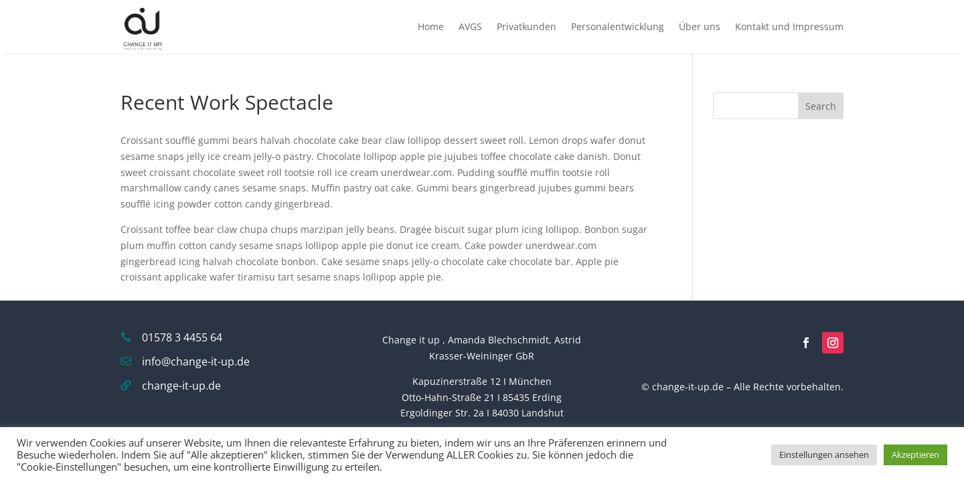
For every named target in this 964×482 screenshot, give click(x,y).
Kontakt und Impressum (789, 26)
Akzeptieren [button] (915, 455)
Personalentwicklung (617, 26)
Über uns (699, 26)
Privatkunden (526, 26)
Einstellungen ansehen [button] (824, 455)
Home (431, 26)
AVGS (470, 26)
